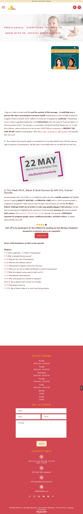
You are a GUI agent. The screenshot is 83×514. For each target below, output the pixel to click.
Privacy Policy (61, 508)
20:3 (5, 262)
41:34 (6, 275)
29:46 (6, 269)
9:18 (5, 256)
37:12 (6, 272)
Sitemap (70, 508)
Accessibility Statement (46, 508)
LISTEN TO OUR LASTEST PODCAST (42, 1)
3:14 (5, 253)
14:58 (6, 259)
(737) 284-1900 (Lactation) (41, 472)
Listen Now (41, 235)
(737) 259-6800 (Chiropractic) (41, 482)
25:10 (6, 266)
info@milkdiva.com (41, 491)
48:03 (6, 278)
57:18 (6, 288)
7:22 (22, 253)
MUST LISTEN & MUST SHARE (33, 213)
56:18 (6, 285)
